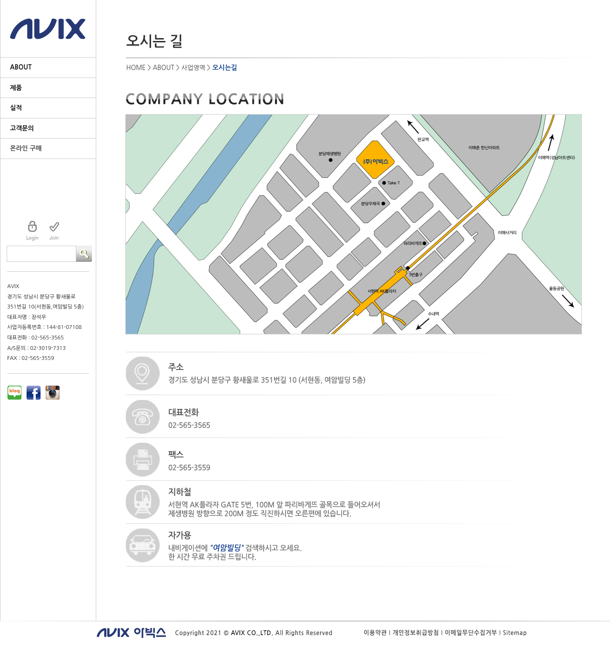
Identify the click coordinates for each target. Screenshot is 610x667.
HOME (136, 68)
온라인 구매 (25, 148)
